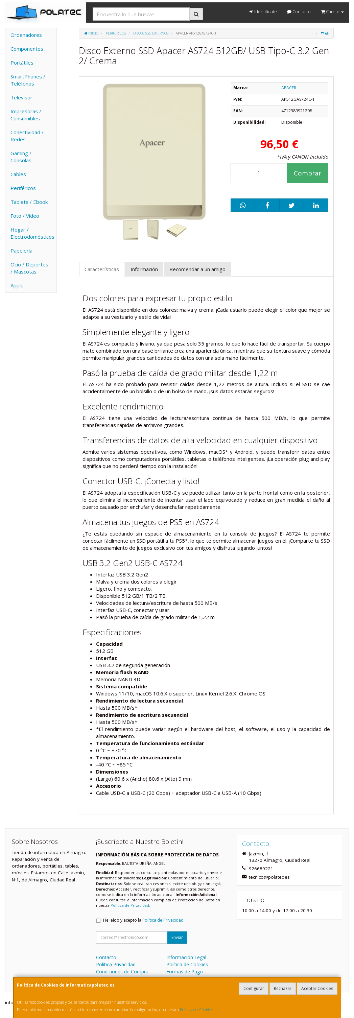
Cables (18, 174)
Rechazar (282, 988)
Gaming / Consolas (20, 157)
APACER (288, 88)
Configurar (253, 988)
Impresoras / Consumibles (25, 115)
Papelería (21, 250)
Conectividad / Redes (27, 136)
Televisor (21, 97)
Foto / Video (24, 215)
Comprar (307, 173)
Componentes (26, 48)
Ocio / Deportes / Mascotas (29, 268)
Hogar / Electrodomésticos (32, 233)
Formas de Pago (184, 971)
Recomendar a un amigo (197, 269)
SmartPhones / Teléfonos (27, 80)
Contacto (299, 11)
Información (144, 269)
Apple (17, 285)
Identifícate (263, 11)
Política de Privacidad (130, 905)
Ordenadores (26, 34)
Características (102, 269)
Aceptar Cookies (317, 988)
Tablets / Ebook (29, 201)
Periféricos (23, 188)
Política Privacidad (116, 964)
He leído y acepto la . (144, 920)
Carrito (332, 11)
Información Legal (186, 957)
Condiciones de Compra (122, 971)
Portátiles (21, 62)
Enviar (177, 937)
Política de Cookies (196, 1010)
